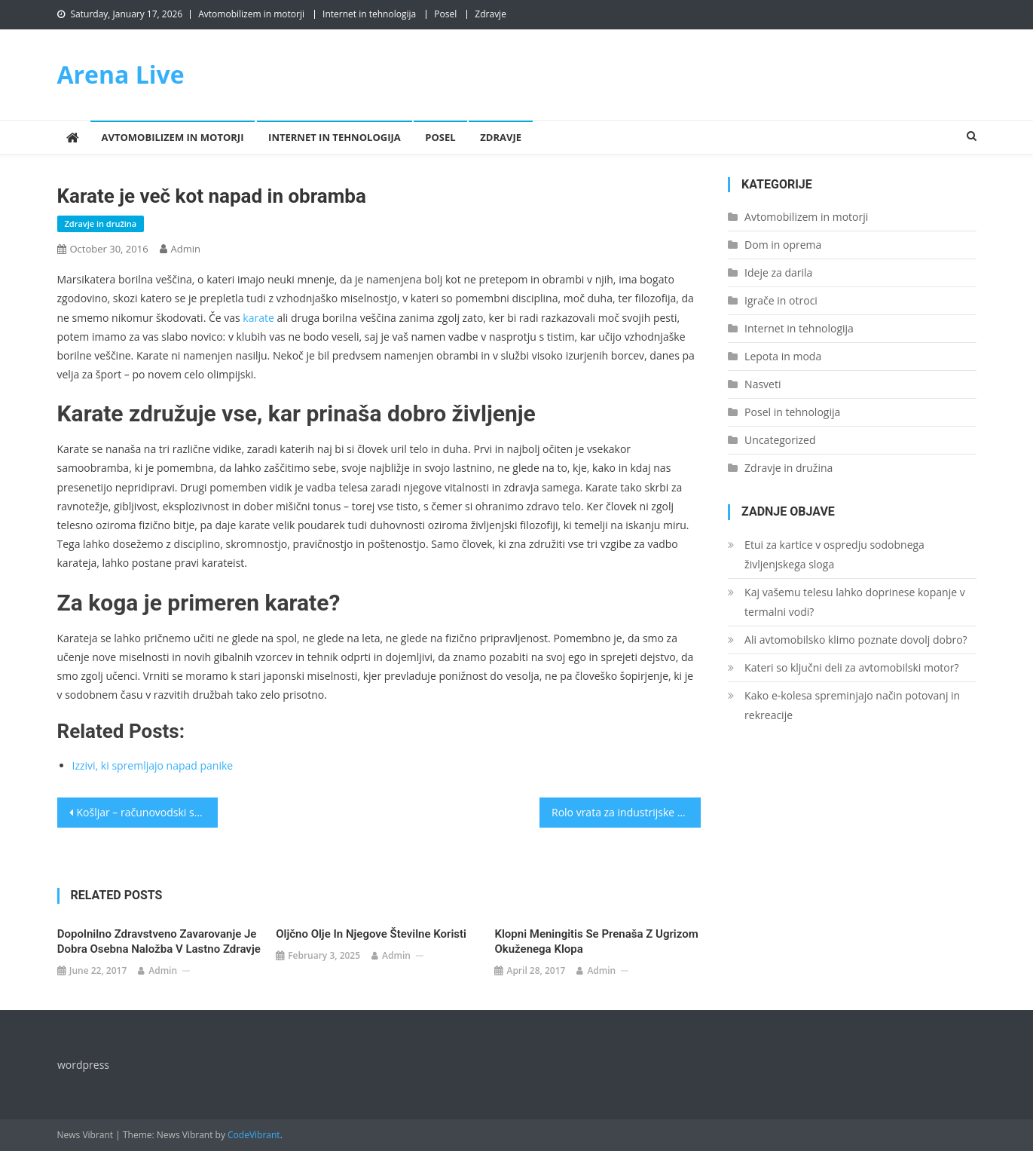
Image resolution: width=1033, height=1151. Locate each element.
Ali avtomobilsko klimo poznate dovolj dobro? (855, 639)
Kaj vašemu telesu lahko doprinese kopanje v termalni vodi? (854, 602)
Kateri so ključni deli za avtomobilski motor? (851, 667)
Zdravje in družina (101, 223)
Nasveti (762, 384)
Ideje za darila (778, 272)
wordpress (83, 1065)
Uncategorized (779, 440)
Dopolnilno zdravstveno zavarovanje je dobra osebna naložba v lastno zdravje (159, 941)
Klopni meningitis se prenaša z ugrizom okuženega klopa (596, 941)
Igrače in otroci (781, 300)
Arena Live (121, 74)
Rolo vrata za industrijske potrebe (626, 812)
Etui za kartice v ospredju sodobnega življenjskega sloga (834, 554)
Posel (445, 14)
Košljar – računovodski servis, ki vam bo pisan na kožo (148, 812)
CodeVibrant (254, 1134)
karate (258, 318)
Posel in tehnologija (792, 412)
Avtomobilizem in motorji (251, 14)
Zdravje (490, 14)
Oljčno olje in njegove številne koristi (371, 934)
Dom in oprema (782, 244)
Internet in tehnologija (369, 14)
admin (185, 249)
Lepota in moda (782, 356)
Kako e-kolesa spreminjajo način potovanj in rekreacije (852, 705)
